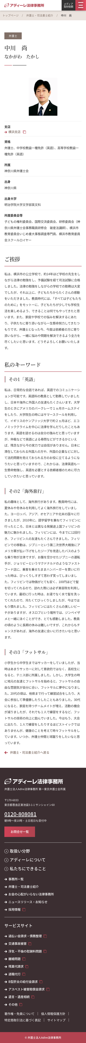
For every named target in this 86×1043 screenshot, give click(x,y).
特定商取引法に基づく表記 (22, 1020)
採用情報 (14, 909)
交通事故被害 (17, 943)
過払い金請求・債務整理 (25, 936)
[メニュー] (80, 5)
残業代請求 (16, 966)
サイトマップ (56, 1020)
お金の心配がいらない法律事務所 (31, 894)
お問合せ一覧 (20, 831)
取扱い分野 (20, 851)
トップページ (11, 15)
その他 (13, 1004)
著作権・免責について (19, 1013)
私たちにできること (28, 868)
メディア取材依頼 (68, 5)
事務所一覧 (16, 879)
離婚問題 (14, 959)
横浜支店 (14, 132)
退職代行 (14, 974)
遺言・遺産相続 (19, 997)
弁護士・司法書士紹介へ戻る (29, 752)
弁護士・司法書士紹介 (39, 15)
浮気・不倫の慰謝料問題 (25, 951)
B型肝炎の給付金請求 (23, 982)
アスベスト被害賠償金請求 (26, 989)
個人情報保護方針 (53, 1013)
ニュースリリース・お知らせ (27, 902)
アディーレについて (28, 859)
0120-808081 (20, 813)
